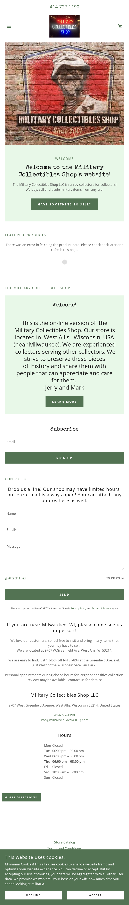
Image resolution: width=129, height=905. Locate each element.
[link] (64, 26)
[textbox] (64, 441)
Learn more (64, 401)
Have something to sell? (64, 204)
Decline (33, 895)
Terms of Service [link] (101, 608)
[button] (14, 26)
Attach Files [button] (17, 578)
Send (64, 594)
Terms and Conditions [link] (64, 848)
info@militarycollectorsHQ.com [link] (64, 720)
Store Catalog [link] (64, 842)
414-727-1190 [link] (64, 6)
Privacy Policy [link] (78, 608)
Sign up (64, 458)
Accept (95, 895)
